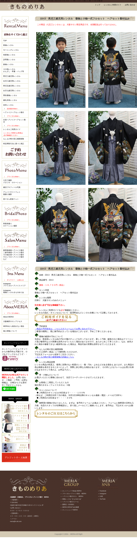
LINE (101, 496)
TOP (5, 41)
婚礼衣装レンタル (10, 100)
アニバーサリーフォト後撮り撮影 (11, 193)
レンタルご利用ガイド (112, 5)
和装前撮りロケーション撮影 (10, 225)
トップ (97, 5)
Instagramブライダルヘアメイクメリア (14, 285)
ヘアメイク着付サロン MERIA (72, 496)
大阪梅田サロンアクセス (12, 321)
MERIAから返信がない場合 (13, 326)
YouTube (102, 499)
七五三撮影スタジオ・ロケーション (12, 181)
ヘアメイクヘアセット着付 (13, 112)
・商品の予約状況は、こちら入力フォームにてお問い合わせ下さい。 (65, 329)
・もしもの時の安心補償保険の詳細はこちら (54, 357)
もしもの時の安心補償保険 (13, 139)
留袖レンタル (8, 45)
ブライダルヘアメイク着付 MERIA (74, 493)
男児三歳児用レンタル (11, 76)
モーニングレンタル (11, 50)
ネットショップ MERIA (70, 510)
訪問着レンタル (9, 60)
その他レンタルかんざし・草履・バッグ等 (13, 70)
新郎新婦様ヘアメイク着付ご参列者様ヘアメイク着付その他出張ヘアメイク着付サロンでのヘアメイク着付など (13, 254)
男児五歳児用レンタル (11, 86)
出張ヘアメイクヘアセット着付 (14, 121)
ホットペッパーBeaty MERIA (72, 491)
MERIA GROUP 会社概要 (70, 507)
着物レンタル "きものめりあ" (72, 499)
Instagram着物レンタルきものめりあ (13, 291)
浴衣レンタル (8, 105)
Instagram (103, 493)
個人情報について (10, 331)
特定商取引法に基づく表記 (13, 144)
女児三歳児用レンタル (11, 81)
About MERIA (8, 317)
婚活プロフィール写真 (11, 187)
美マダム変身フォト (11, 199)
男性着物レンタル (10, 95)
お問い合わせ (130, 5)
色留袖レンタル (9, 55)
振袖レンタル (8, 64)
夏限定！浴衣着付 (68, 504)
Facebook (103, 491)
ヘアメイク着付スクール (70, 502)
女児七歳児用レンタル (11, 91)
